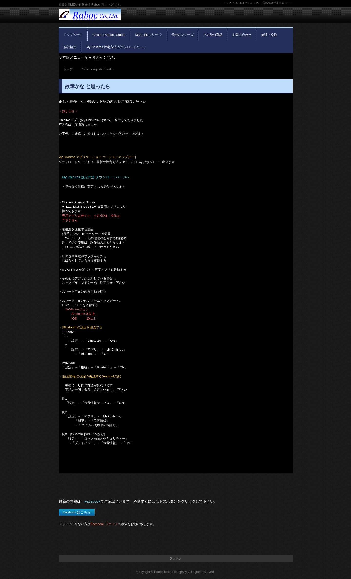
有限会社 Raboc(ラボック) (89, 18)
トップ (68, 69)
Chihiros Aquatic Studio (108, 35)
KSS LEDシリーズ (148, 35)
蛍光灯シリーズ (182, 35)
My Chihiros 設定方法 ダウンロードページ (116, 47)
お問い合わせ (241, 35)
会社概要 (70, 47)
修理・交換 (269, 35)
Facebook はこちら (77, 512)
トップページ (72, 35)
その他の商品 (212, 35)
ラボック (175, 558)
